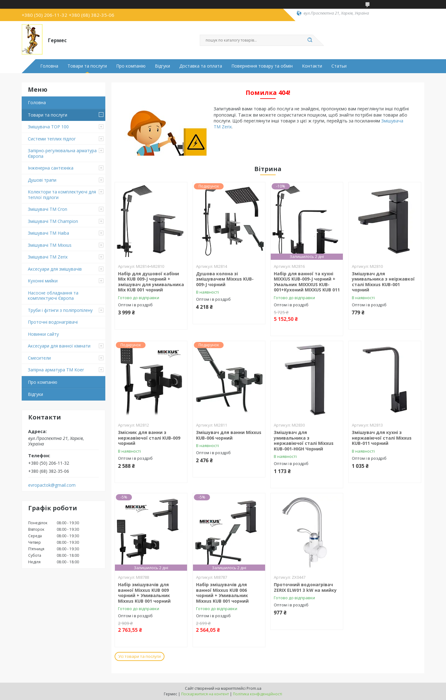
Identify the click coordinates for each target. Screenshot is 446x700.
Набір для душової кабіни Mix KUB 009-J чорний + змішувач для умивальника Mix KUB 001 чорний (151, 282)
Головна (49, 66)
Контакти (312, 66)
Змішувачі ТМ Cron (47, 209)
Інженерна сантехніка (50, 168)
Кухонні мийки (43, 281)
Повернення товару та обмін (262, 66)
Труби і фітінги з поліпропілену (60, 310)
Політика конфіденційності (257, 694)
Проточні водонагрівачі (53, 322)
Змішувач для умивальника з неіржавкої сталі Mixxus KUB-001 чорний (383, 282)
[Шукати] (310, 40)
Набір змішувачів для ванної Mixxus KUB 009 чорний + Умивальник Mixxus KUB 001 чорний (144, 593)
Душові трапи (42, 180)
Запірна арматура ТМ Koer (56, 370)
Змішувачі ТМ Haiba (48, 233)
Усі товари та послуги (139, 656)
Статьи (339, 66)
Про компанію (131, 66)
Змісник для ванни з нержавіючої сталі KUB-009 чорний (149, 437)
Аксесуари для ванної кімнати (59, 346)
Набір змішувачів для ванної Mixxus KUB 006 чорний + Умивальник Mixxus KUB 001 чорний (222, 593)
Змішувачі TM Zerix (48, 257)
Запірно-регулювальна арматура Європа (62, 153)
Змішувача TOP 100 (48, 127)
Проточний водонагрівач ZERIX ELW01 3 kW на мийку (305, 587)
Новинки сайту (43, 334)
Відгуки (162, 66)
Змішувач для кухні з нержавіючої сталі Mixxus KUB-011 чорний (382, 437)
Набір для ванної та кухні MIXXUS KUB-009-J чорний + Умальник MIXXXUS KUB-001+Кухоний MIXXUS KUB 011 (307, 282)
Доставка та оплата (200, 66)
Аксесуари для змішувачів (55, 269)
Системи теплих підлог (52, 139)
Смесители (39, 358)
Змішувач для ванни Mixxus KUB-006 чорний (228, 435)
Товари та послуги (87, 66)
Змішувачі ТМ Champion (53, 221)
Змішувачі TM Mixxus (50, 245)
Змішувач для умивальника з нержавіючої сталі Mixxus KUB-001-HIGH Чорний (304, 440)
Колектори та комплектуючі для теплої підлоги (62, 194)
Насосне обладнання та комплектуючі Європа (53, 295)
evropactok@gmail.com (52, 485)
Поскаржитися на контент (205, 694)
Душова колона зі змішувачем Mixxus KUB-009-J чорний (225, 279)
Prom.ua (254, 688)
